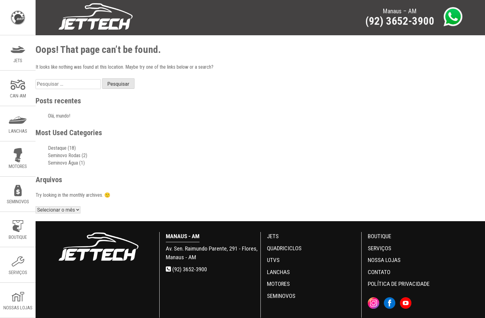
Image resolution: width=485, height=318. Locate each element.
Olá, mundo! (59, 116)
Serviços (379, 248)
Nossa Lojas (384, 260)
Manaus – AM (399, 17)
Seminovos (281, 295)
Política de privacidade (399, 283)
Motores (278, 283)
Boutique (379, 236)
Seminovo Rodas (64, 155)
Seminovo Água (63, 163)
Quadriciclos (284, 248)
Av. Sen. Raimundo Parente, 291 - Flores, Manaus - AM (212, 253)
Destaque (57, 148)
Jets (273, 236)
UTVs (273, 260)
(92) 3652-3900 (186, 269)
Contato (379, 272)
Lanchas (278, 272)
